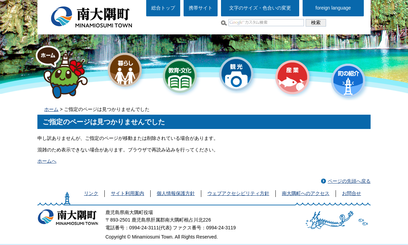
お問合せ (351, 193)
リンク (91, 193)
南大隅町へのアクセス (305, 193)
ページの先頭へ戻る (349, 181)
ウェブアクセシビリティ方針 (238, 193)
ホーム (51, 109)
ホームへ (46, 161)
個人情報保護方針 (176, 193)
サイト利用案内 (127, 193)
